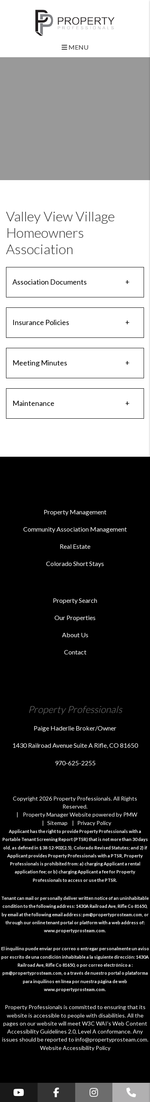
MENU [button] (75, 47)
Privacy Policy (94, 822)
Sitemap (57, 822)
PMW (130, 814)
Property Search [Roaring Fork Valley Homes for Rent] (75, 600)
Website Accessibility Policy (75, 1047)
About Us (75, 634)
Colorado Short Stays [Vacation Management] (75, 563)
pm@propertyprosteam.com (112, 914)
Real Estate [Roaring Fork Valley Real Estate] (75, 546)
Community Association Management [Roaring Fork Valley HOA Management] (75, 529)
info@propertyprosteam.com (111, 1039)
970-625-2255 (75, 763)
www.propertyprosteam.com (74, 930)
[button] (19, 1092)
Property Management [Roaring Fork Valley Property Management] (75, 512)
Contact (75, 652)
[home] (75, 22)
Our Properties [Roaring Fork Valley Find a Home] (75, 617)
